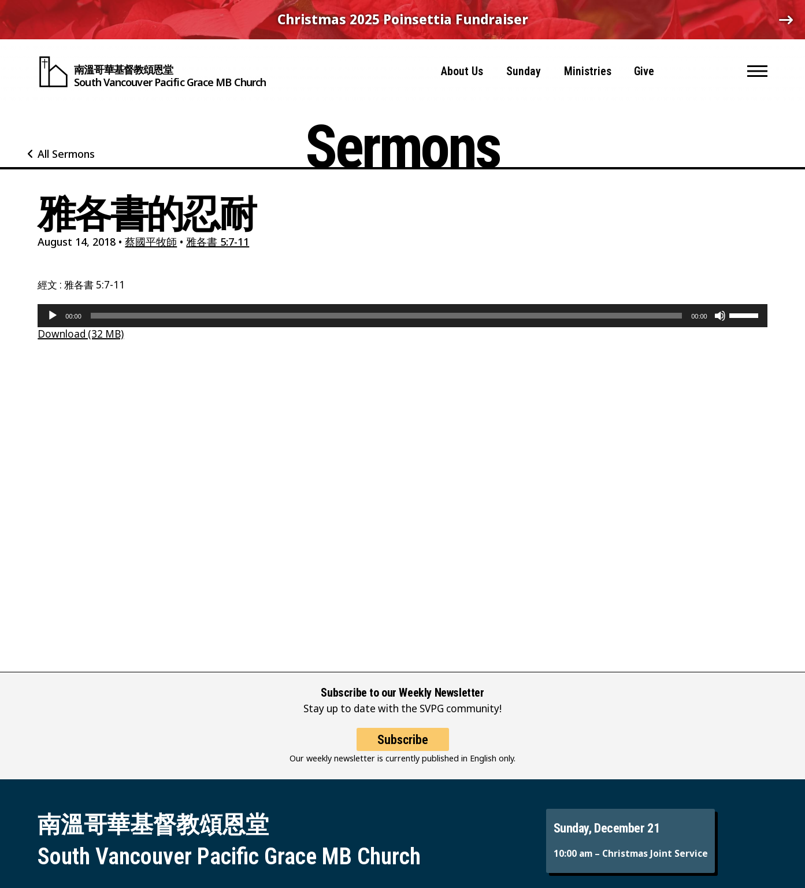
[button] (757, 69)
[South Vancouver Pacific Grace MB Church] (152, 69)
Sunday (523, 69)
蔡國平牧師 (151, 242)
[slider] (386, 316)
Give (644, 69)
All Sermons (66, 154)
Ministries (587, 69)
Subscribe (402, 748)
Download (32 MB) (81, 334)
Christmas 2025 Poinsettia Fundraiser (402, 19)
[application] (402, 315)
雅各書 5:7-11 (217, 242)
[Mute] (720, 315)
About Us (462, 69)
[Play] (52, 315)
